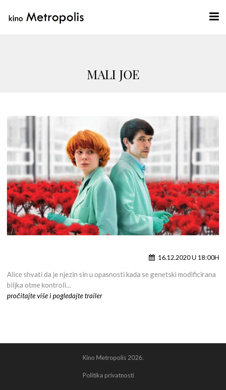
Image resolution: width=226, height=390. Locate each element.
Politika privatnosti (108, 375)
